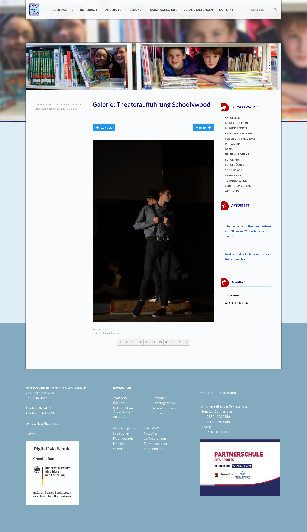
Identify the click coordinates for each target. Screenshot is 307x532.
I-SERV (229, 149)
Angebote (113, 9)
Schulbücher (234, 165)
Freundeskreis (123, 438)
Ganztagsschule (163, 9)
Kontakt (226, 9)
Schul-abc (232, 160)
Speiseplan (121, 433)
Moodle (118, 443)
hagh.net (32, 433)
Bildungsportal (237, 128)
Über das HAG (63, 9)
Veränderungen (155, 438)
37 (146, 342)
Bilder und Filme (237, 123)
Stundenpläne (154, 449)
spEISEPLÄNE (233, 170)
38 (153, 342)
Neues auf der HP (237, 154)
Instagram (232, 144)
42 (179, 342)
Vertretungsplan (238, 186)
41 (173, 342)
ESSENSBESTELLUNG (238, 133)
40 (166, 342)
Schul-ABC (151, 428)
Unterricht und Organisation (124, 409)
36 (140, 342)
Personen (135, 9)
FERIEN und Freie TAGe (240, 138)
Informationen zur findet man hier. (248, 231)
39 (160, 342)
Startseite (233, 175)
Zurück (104, 127)
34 (127, 342)
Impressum (227, 392)
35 (133, 342)
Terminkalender (236, 180)
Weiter (203, 127)
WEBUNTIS (232, 191)
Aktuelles (232, 118)
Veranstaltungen (198, 9)
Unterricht (89, 9)
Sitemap (119, 449)
